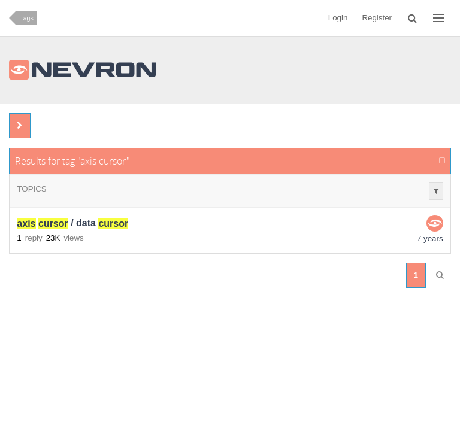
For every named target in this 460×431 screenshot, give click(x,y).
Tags (27, 18)
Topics (31, 188)
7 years (430, 238)
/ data (72, 223)
